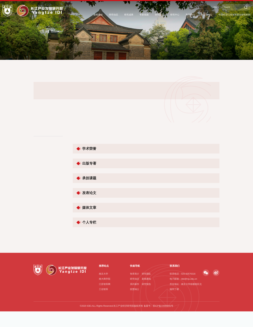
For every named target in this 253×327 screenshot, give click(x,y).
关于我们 (182, 14)
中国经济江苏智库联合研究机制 (232, 14)
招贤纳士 (134, 314)
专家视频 (132, 14)
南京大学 (103, 299)
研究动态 (99, 14)
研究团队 (149, 14)
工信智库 (103, 314)
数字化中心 (200, 14)
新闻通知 (82, 14)
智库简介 (134, 299)
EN (210, 7)
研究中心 (166, 14)
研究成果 (116, 14)
